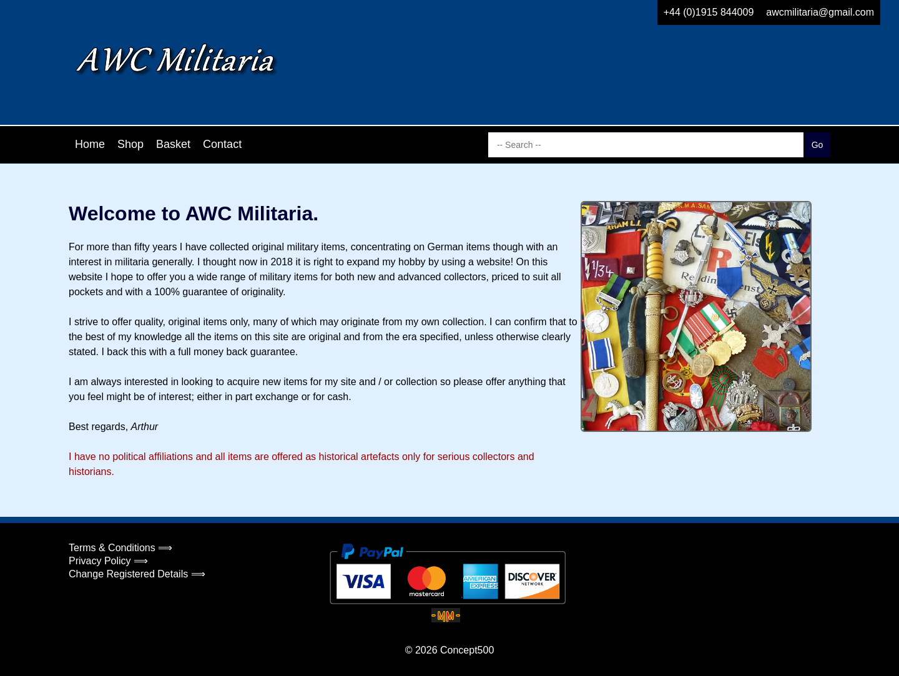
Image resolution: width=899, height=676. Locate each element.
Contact (222, 144)
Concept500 (467, 650)
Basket (173, 144)
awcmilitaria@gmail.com (820, 12)
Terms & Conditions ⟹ (120, 547)
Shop (130, 144)
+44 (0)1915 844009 (709, 12)
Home (90, 144)
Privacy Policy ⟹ (108, 561)
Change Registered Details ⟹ (137, 574)
